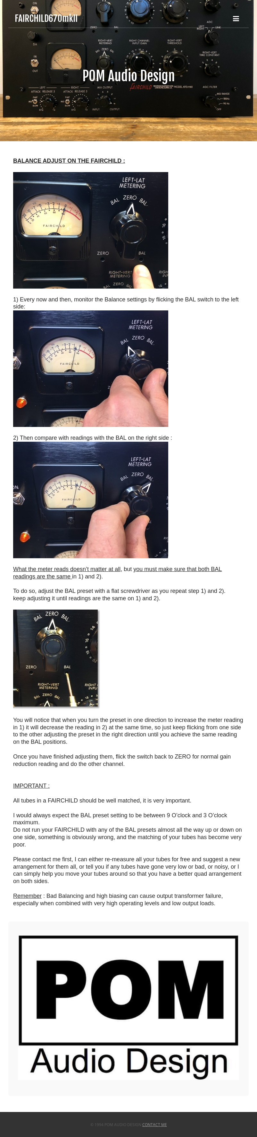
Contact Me (154, 1124)
